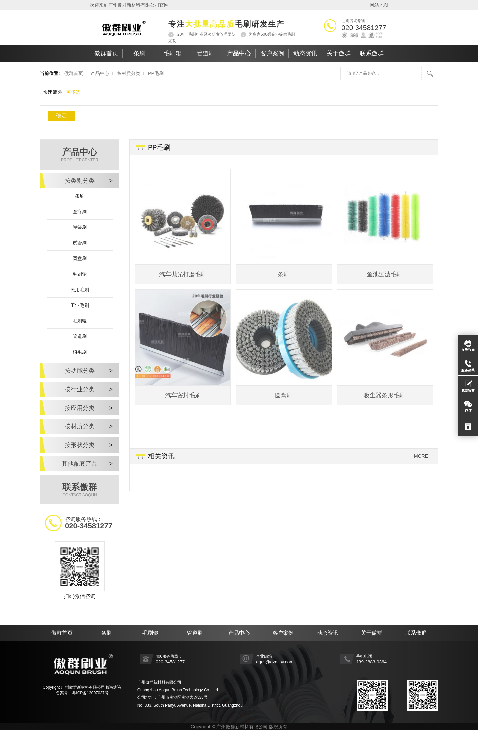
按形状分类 (89, 445)
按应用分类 (89, 408)
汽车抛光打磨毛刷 (183, 274)
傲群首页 (106, 53)
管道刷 (206, 53)
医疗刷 (80, 211)
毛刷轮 (80, 274)
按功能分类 (89, 371)
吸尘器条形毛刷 (385, 395)
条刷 (139, 53)
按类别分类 (89, 181)
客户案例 (272, 53)
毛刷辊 (173, 53)
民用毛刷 (79, 289)
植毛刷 (80, 352)
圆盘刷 (80, 258)
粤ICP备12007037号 (90, 693)
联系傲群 (372, 53)
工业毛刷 (79, 305)
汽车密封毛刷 (183, 395)
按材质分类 (128, 73)
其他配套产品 (87, 464)
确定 (61, 115)
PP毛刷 (156, 73)
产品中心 (239, 53)
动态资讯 (305, 53)
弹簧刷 (80, 227)
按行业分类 (89, 389)
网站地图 (379, 5)
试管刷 (80, 242)
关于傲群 (339, 53)
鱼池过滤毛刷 (385, 274)
